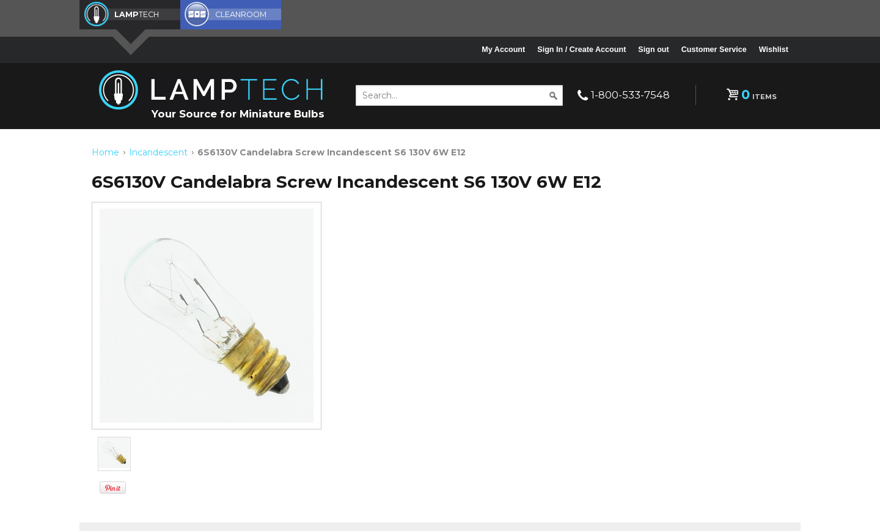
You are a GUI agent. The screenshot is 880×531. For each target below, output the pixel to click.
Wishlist (773, 49)
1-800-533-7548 (630, 95)
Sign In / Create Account (581, 49)
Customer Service (714, 49)
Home (105, 151)
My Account (503, 49)
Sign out (653, 49)
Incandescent (158, 151)
